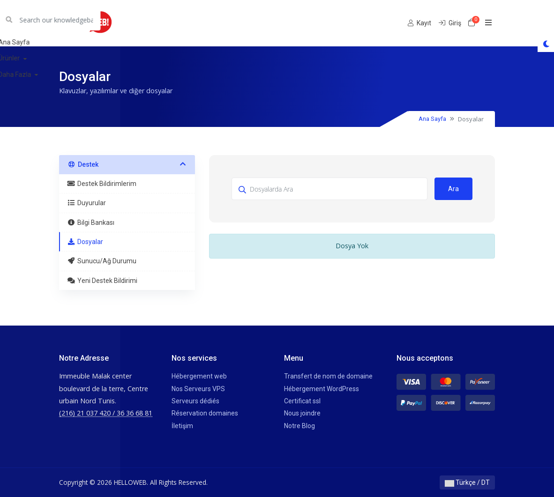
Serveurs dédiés (195, 401)
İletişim (182, 426)
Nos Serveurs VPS (198, 389)
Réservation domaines (205, 413)
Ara (453, 189)
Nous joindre (302, 413)
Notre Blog (299, 426)
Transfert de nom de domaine (328, 376)
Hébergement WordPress (321, 389)
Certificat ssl (302, 401)
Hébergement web (199, 376)
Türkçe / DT (467, 482)
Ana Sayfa (432, 118)
